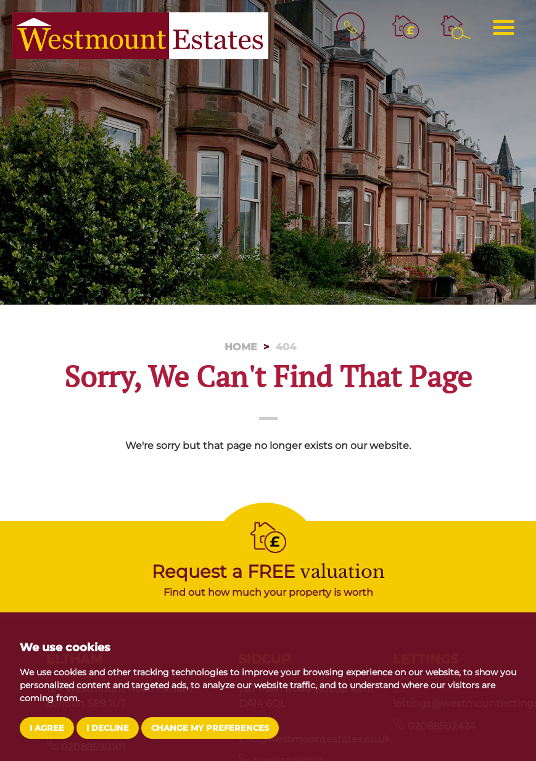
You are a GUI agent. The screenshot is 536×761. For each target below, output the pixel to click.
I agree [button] (47, 728)
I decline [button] (107, 728)
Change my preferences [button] (210, 728)
